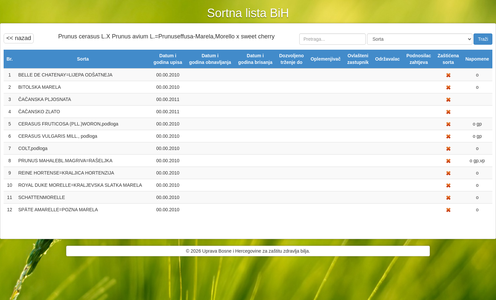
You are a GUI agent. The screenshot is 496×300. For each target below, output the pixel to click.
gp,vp (478, 160)
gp (478, 123)
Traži (483, 39)
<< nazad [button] (18, 38)
